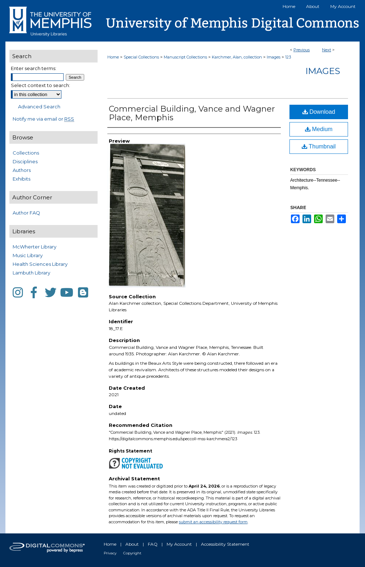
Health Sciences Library (40, 264)
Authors (22, 170)
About (132, 544)
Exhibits (21, 179)
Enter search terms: (33, 68)
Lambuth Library (31, 273)
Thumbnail (319, 146)
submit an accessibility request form (213, 521)
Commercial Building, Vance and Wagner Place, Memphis (192, 113)
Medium (318, 129)
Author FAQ (26, 213)
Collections (26, 153)
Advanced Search (39, 106)
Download (318, 112)
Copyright (132, 553)
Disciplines (25, 161)
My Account (179, 544)
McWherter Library (34, 247)
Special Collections (141, 57)
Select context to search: (40, 85)
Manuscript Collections (185, 57)
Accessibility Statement (225, 544)
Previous (301, 49)
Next (326, 49)
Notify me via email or (43, 119)
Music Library (28, 255)
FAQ (153, 544)
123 (288, 57)
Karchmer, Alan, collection (237, 57)
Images (273, 57)
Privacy (110, 553)
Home (113, 57)
